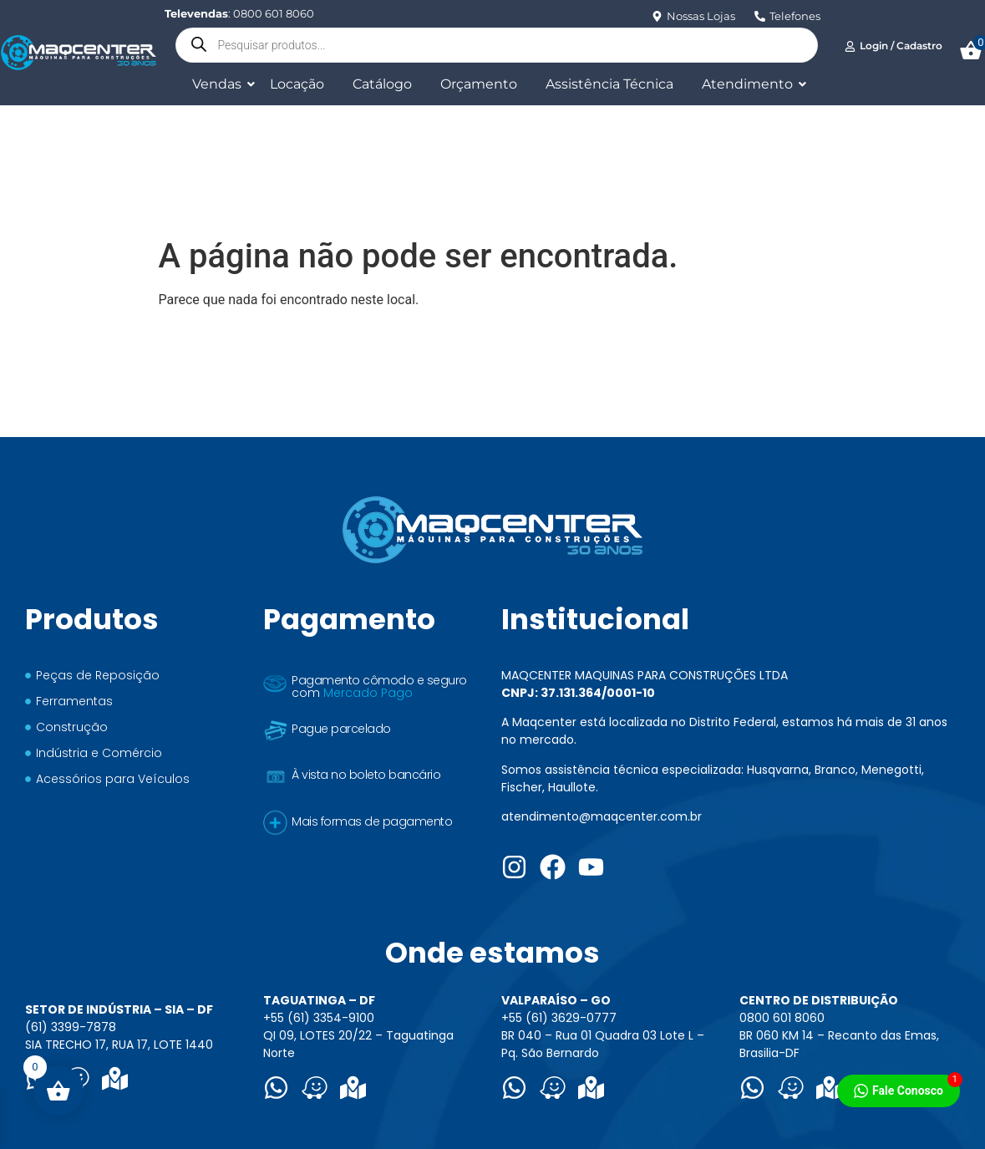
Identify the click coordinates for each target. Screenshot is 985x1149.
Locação (297, 84)
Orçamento (478, 84)
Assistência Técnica (609, 84)
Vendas (219, 84)
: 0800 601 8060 (239, 13)
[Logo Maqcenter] (78, 52)
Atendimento (750, 84)
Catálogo (382, 84)
